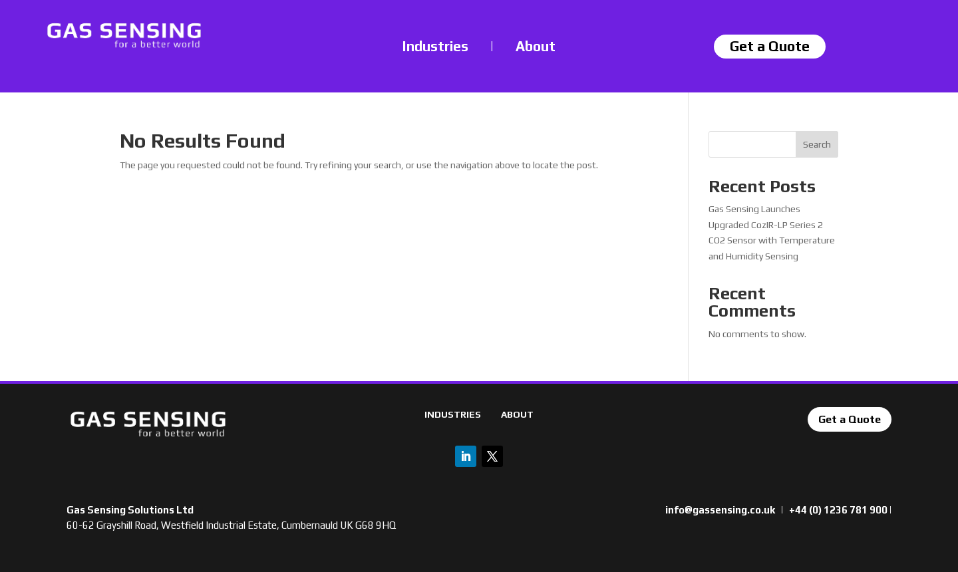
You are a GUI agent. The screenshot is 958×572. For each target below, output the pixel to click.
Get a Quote (849, 419)
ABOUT (517, 414)
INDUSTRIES (452, 414)
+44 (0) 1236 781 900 (838, 509)
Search (817, 144)
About (536, 46)
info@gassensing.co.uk (720, 509)
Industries (435, 46)
